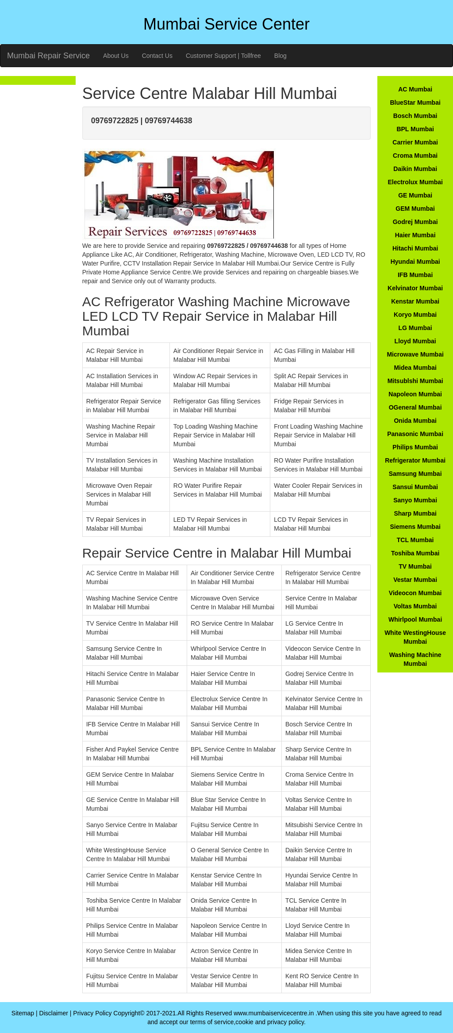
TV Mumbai (415, 566)
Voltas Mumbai (415, 606)
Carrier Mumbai (415, 142)
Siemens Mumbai (415, 526)
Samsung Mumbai (415, 473)
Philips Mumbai (415, 447)
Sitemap (23, 1013)
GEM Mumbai (415, 208)
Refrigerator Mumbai (415, 460)
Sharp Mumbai (415, 513)
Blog (280, 55)
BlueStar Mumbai (415, 102)
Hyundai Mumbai (415, 261)
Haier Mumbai (415, 235)
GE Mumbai (415, 195)
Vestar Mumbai (415, 579)
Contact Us (157, 55)
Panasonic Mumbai (415, 433)
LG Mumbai (415, 327)
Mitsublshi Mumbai (415, 380)
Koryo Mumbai (415, 314)
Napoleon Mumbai (415, 394)
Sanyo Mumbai (415, 500)
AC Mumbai (415, 89)
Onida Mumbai (415, 420)
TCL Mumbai (415, 539)
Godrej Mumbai (415, 221)
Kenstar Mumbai (415, 301)
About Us (116, 55)
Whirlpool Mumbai (415, 619)
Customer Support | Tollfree (223, 55)
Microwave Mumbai (415, 354)
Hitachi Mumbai (415, 248)
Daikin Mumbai (415, 168)
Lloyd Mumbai (415, 341)
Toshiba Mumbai (415, 553)
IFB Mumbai (415, 274)
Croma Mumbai (415, 155)
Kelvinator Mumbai (415, 288)
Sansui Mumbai (415, 486)
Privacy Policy (92, 1013)
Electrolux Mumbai (415, 182)
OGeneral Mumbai (415, 407)
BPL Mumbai (415, 129)
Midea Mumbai (415, 367)
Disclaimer (53, 1013)
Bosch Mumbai (415, 115)
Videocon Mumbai (415, 592)
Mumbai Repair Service (48, 55)
